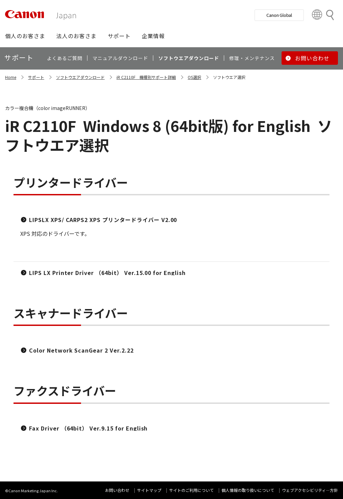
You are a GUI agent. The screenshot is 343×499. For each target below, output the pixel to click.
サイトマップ (149, 490)
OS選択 (194, 77)
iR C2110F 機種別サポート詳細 (146, 77)
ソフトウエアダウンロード (80, 77)
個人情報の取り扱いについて (247, 490)
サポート (36, 77)
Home (10, 77)
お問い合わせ (117, 490)
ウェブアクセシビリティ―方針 (310, 490)
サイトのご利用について (191, 490)
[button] (25, 35)
